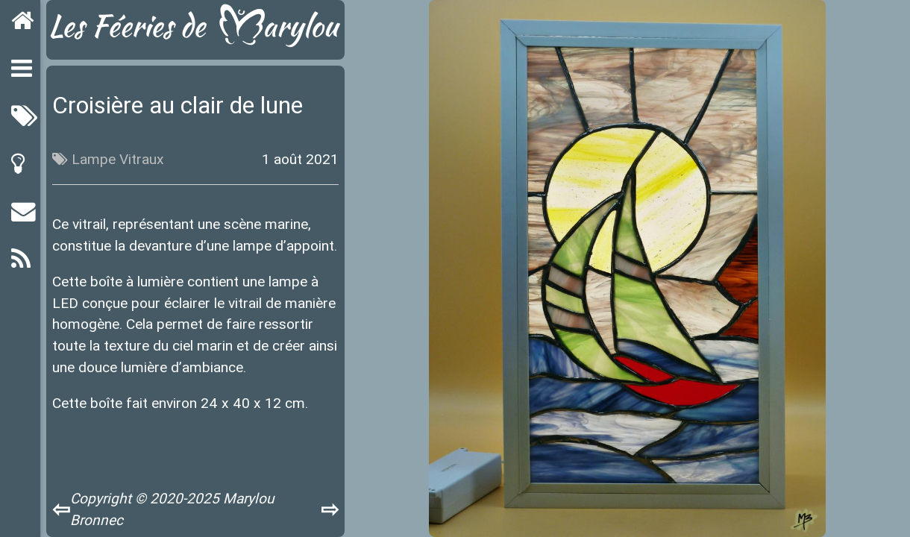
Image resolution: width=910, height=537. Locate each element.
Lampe (94, 159)
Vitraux (141, 159)
